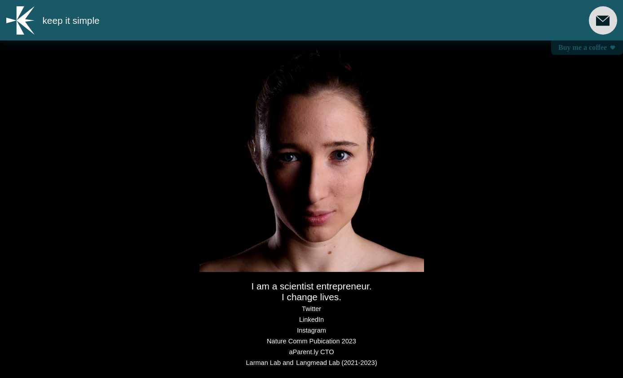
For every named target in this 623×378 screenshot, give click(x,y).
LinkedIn (311, 319)
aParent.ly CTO (311, 352)
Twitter (311, 308)
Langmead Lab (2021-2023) (336, 362)
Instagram (311, 330)
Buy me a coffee (587, 47)
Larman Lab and (269, 362)
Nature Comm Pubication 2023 (311, 341)
